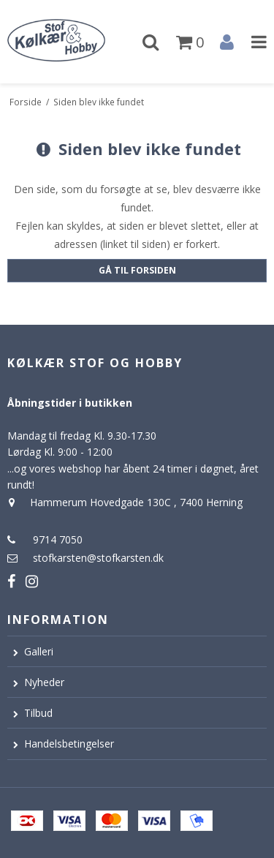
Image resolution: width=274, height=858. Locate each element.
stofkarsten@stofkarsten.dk (98, 558)
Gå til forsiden (137, 270)
